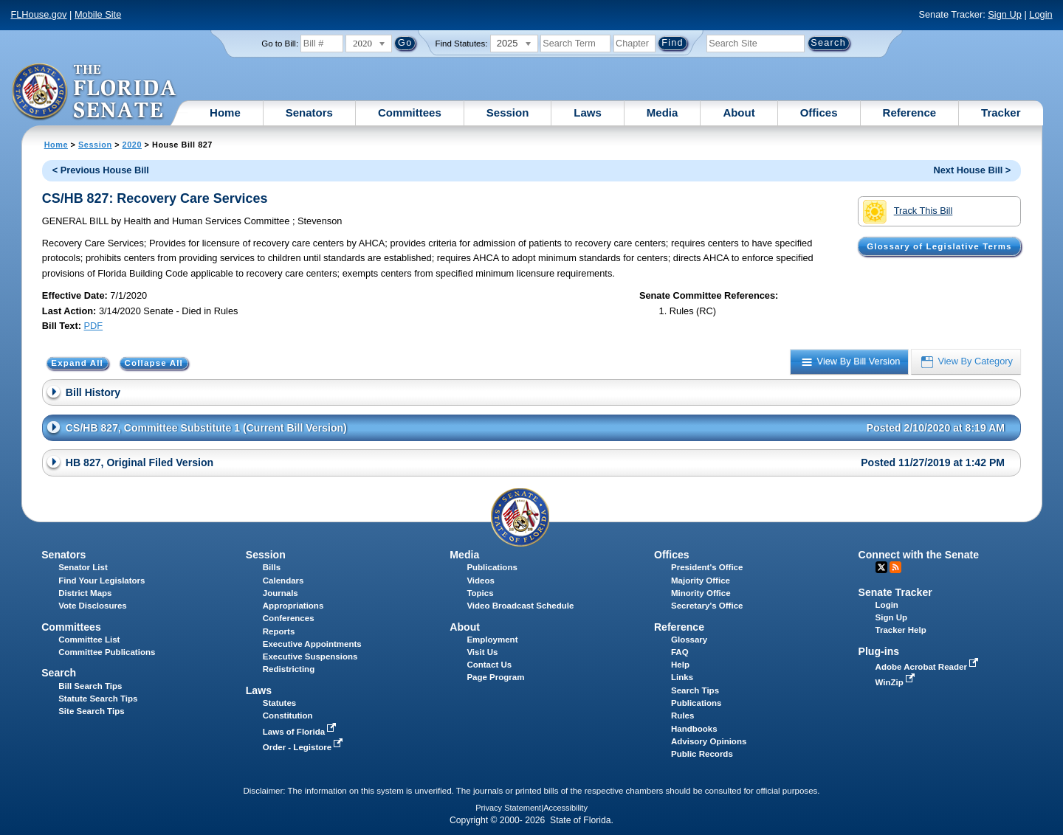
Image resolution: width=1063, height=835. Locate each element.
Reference (910, 112)
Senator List (83, 567)
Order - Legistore (304, 747)
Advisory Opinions (708, 741)
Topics (480, 593)
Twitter (881, 567)
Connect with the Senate (919, 555)
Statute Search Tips (97, 698)
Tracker (1000, 112)
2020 (132, 144)
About (738, 112)
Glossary (689, 639)
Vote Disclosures (92, 605)
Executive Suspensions (310, 656)
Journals (280, 593)
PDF (93, 325)
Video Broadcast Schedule (520, 605)
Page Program (495, 677)
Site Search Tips (91, 711)
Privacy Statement (508, 807)
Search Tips (695, 690)
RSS (895, 567)
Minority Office (701, 593)
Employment (492, 639)
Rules (682, 715)
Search (58, 673)
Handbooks (694, 728)
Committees (409, 112)
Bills (272, 567)
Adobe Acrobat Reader (928, 666)
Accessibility (565, 807)
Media (662, 112)
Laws (588, 112)
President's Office (707, 567)
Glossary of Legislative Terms (939, 246)
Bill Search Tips (90, 686)
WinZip (896, 682)
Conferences (288, 618)
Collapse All (154, 363)
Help (680, 664)
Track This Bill (907, 212)
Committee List (89, 639)
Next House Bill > (972, 170)
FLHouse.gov (38, 14)
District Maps (84, 593)
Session (507, 112)
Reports (279, 631)
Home (225, 112)
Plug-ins (879, 651)
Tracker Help (900, 630)
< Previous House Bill (100, 170)
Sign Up (1005, 14)
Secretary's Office (707, 605)
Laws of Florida (301, 731)
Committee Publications (106, 652)
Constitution (288, 715)
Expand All (77, 363)
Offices (819, 112)
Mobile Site (98, 14)
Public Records (702, 753)
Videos (481, 580)
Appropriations (293, 605)
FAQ (680, 652)
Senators (309, 112)
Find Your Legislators (101, 580)
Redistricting (288, 669)
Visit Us (482, 652)
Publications (492, 567)
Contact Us (489, 664)
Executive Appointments (312, 644)
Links (682, 677)
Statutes (279, 703)
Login (1040, 14)
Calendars (283, 580)
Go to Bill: (279, 43)
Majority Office (700, 580)
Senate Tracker (895, 592)
